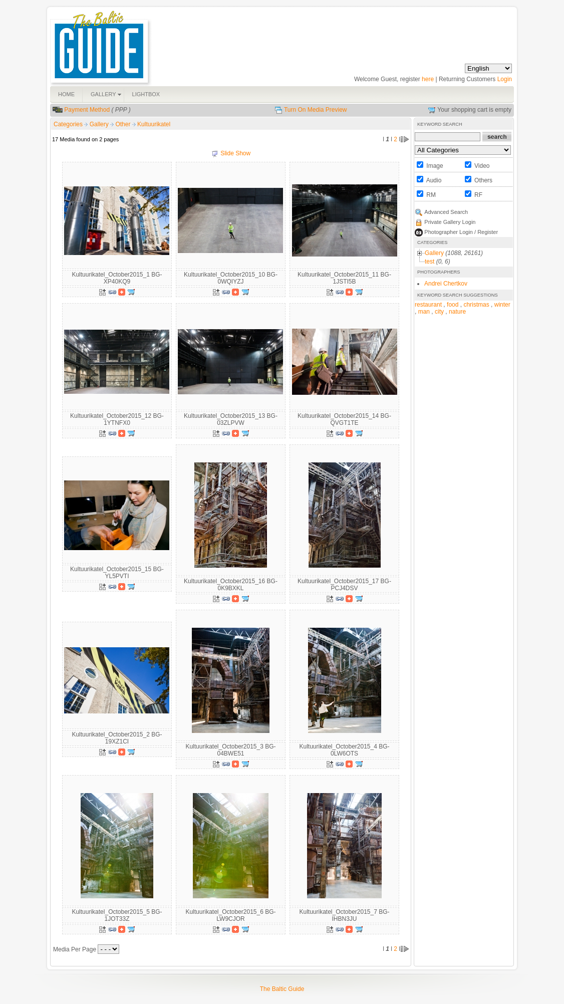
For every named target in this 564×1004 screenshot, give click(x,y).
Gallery (100, 124)
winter (502, 304)
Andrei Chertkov (445, 283)
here (428, 79)
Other (123, 124)
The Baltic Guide (282, 988)
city (439, 311)
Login (504, 79)
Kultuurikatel (153, 124)
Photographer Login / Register (461, 232)
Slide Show (235, 153)
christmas (476, 304)
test (429, 261)
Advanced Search (446, 212)
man (424, 311)
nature (457, 311)
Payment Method (87, 109)
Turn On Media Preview (315, 109)
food (452, 304)
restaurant (428, 304)
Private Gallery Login (449, 222)
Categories (68, 124)
